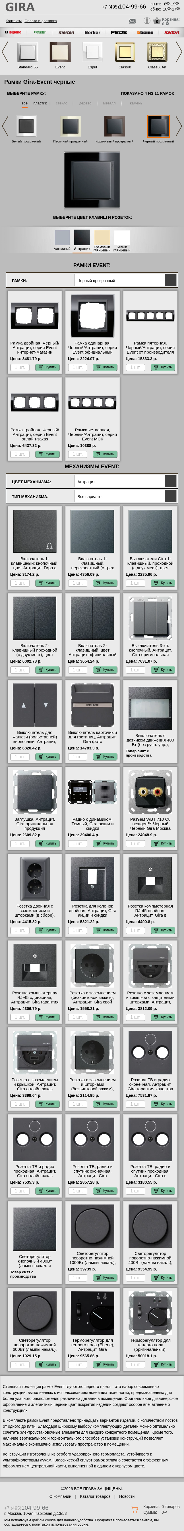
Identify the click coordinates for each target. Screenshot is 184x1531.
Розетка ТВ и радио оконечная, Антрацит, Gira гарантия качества (150, 1084)
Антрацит (82, 249)
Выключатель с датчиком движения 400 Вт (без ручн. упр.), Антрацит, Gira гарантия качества (150, 744)
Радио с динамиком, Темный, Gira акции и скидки (92, 824)
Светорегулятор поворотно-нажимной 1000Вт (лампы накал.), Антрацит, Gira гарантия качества (92, 1262)
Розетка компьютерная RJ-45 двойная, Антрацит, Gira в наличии (150, 913)
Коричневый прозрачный (114, 141)
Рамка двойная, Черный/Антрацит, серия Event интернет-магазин (34, 347)
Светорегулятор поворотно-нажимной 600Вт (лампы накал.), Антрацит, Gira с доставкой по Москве (35, 1349)
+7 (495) (124, 7)
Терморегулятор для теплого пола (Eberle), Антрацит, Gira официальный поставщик (92, 1349)
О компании (60, 1496)
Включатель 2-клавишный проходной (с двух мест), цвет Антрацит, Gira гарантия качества (35, 654)
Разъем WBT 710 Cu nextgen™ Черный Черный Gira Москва (150, 824)
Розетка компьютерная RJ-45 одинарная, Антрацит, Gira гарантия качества (35, 1000)
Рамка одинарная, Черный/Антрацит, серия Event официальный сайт (92, 350)
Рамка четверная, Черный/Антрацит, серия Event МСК (92, 434)
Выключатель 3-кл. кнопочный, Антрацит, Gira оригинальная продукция (150, 652)
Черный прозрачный (158, 141)
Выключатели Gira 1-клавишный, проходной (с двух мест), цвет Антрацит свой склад (150, 565)
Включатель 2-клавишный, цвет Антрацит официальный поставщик (92, 652)
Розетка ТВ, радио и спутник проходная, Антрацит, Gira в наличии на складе (150, 1173)
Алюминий (62, 249)
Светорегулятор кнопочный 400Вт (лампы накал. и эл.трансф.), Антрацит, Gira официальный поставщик (34, 1268)
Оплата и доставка (40, 21)
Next (179, 51)
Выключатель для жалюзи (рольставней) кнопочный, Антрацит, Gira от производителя (35, 739)
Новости (127, 1496)
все (25, 103)
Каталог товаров (95, 1496)
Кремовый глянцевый (102, 249)
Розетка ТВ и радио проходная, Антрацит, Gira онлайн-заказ (34, 1171)
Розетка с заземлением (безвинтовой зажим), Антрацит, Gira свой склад (92, 1000)
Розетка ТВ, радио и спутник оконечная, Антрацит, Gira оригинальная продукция (93, 1175)
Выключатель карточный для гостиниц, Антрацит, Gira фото (92, 737)
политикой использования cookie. (60, 1524)
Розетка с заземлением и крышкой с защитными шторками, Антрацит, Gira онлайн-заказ (150, 1000)
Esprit (92, 67)
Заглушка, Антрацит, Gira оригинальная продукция (35, 824)
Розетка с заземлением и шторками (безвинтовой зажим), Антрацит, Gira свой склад (92, 1089)
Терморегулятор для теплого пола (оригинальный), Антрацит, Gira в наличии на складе (150, 1349)
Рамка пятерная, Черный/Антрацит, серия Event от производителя (150, 347)
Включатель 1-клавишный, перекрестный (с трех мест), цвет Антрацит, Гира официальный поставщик (92, 570)
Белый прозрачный (26, 141)
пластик (40, 103)
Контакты (14, 21)
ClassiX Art (157, 67)
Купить (47, 367)
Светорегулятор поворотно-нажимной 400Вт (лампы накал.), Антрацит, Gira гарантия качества (150, 1262)
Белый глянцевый (121, 249)
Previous (4, 51)
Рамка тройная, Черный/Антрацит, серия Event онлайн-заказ (35, 434)
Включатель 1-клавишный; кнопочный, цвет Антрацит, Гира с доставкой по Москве (35, 565)
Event (60, 67)
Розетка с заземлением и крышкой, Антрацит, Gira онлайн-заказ (35, 1084)
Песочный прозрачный (70, 141)
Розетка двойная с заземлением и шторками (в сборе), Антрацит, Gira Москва (35, 913)
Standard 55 (28, 67)
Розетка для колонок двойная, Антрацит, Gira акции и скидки (92, 910)
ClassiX (125, 67)
